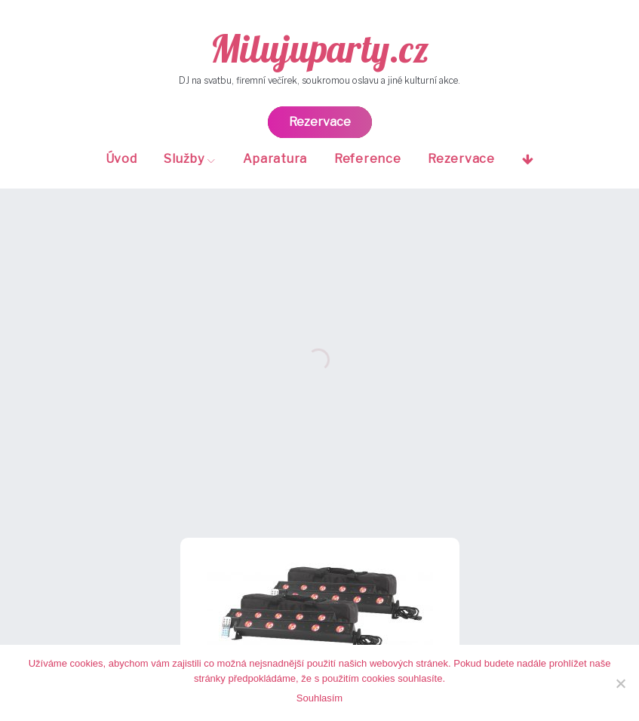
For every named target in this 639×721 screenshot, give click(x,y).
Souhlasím (319, 698)
